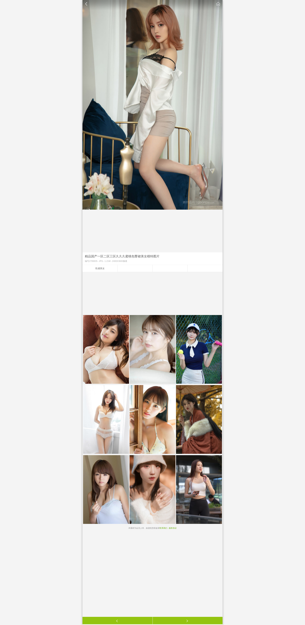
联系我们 (163, 528)
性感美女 (100, 268)
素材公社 (218, 4)
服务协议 (173, 528)
